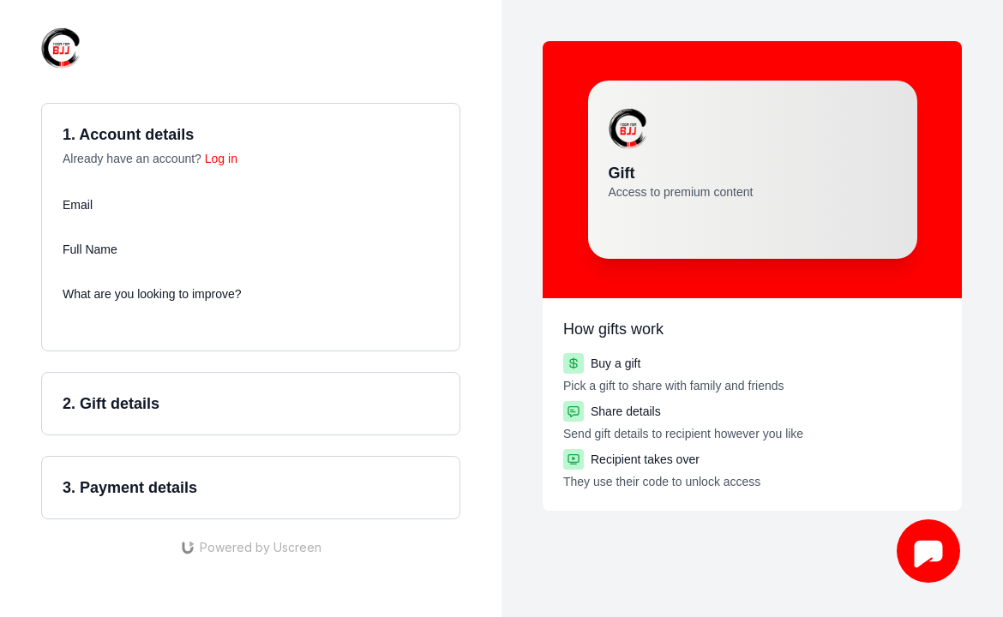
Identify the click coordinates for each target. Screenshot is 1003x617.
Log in (221, 158)
